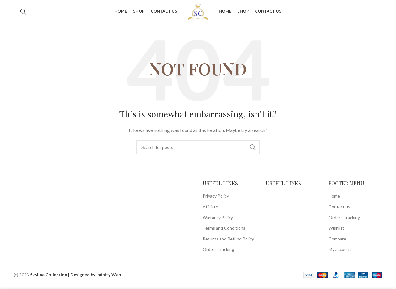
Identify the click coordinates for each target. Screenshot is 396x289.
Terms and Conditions (224, 233)
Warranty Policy (218, 222)
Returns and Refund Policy (228, 243)
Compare (337, 243)
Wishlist (336, 233)
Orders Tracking (218, 254)
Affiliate (210, 211)
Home (334, 201)
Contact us (339, 211)
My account (340, 254)
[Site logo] (198, 13)
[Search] (23, 14)
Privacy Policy (216, 201)
